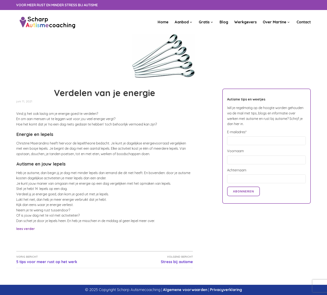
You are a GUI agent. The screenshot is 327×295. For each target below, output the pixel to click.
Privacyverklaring (226, 289)
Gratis (204, 22)
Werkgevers (245, 22)
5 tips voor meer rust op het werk (60, 259)
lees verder (25, 229)
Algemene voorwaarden (185, 289)
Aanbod (182, 22)
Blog (224, 22)
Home (163, 22)
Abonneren (243, 191)
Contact (304, 22)
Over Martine (274, 22)
